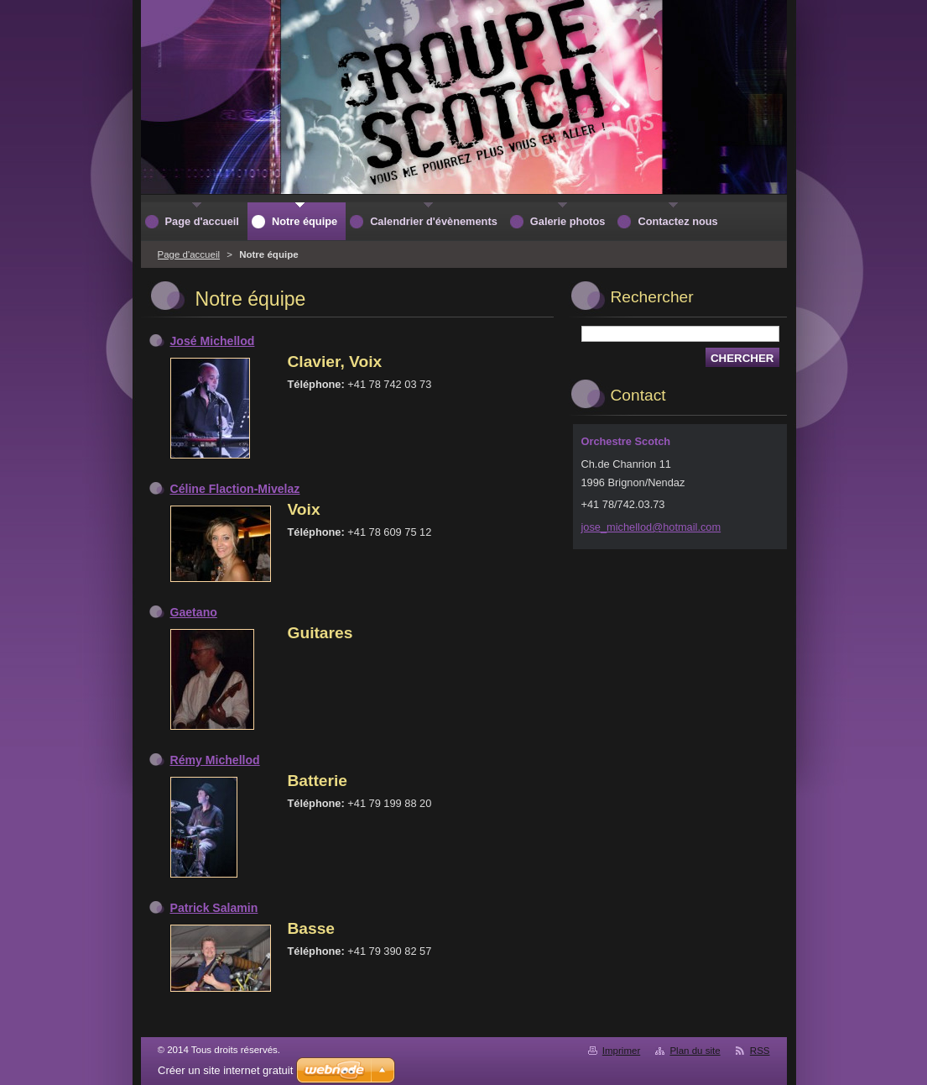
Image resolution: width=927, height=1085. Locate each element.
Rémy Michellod (215, 760)
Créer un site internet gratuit (225, 1070)
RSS (760, 1051)
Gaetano (193, 612)
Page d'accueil (189, 254)
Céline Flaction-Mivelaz (235, 488)
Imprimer (621, 1051)
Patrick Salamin (214, 908)
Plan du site (694, 1051)
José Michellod (212, 341)
